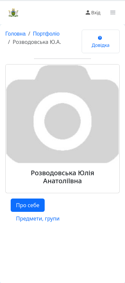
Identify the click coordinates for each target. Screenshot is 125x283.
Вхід (92, 13)
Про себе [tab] (27, 205)
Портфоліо (46, 34)
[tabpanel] (62, 230)
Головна (15, 34)
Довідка (100, 41)
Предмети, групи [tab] (38, 218)
